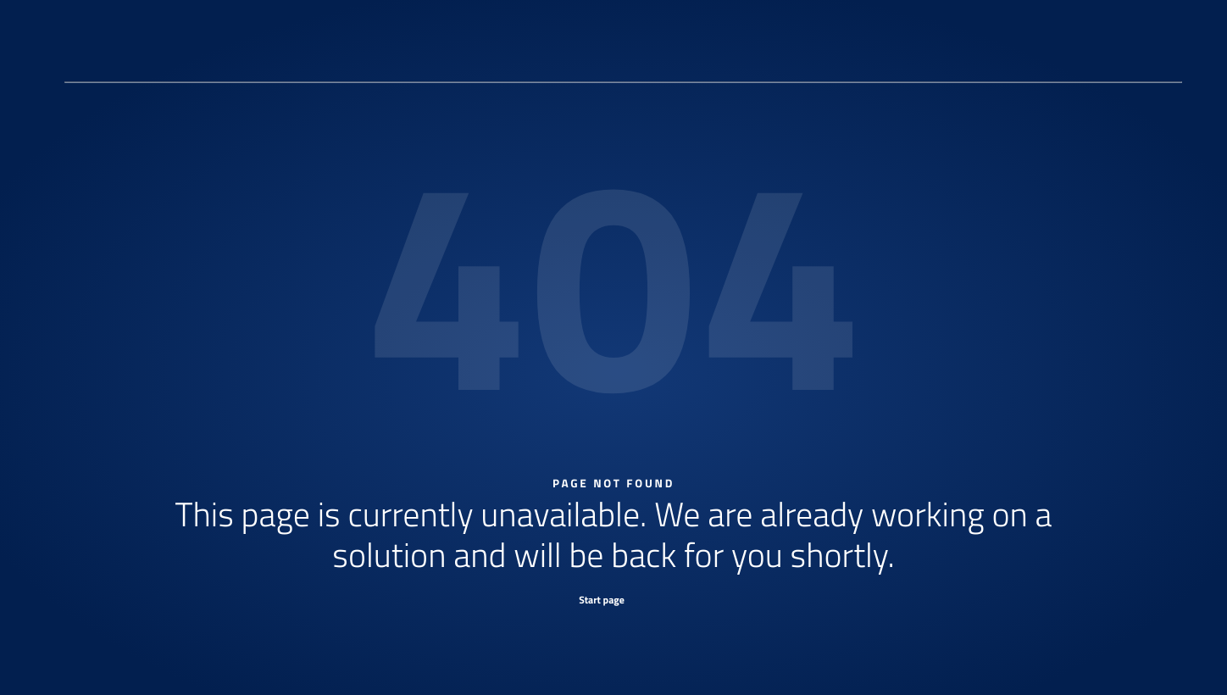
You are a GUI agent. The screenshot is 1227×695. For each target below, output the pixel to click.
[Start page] (613, 599)
